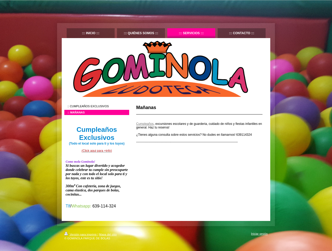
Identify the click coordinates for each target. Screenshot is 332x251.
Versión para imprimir (81, 234)
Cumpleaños (145, 124)
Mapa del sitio (108, 234)
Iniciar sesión (259, 233)
